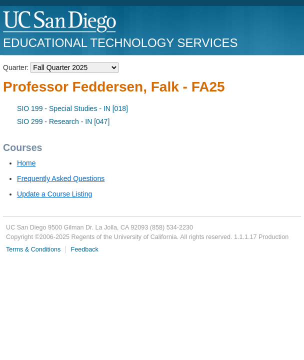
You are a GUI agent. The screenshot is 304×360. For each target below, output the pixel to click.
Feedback (84, 249)
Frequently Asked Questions (60, 178)
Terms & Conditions (33, 249)
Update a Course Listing (54, 194)
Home (26, 163)
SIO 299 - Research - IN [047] (63, 122)
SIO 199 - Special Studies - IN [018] (72, 108)
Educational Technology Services (120, 43)
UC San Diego (60, 22)
